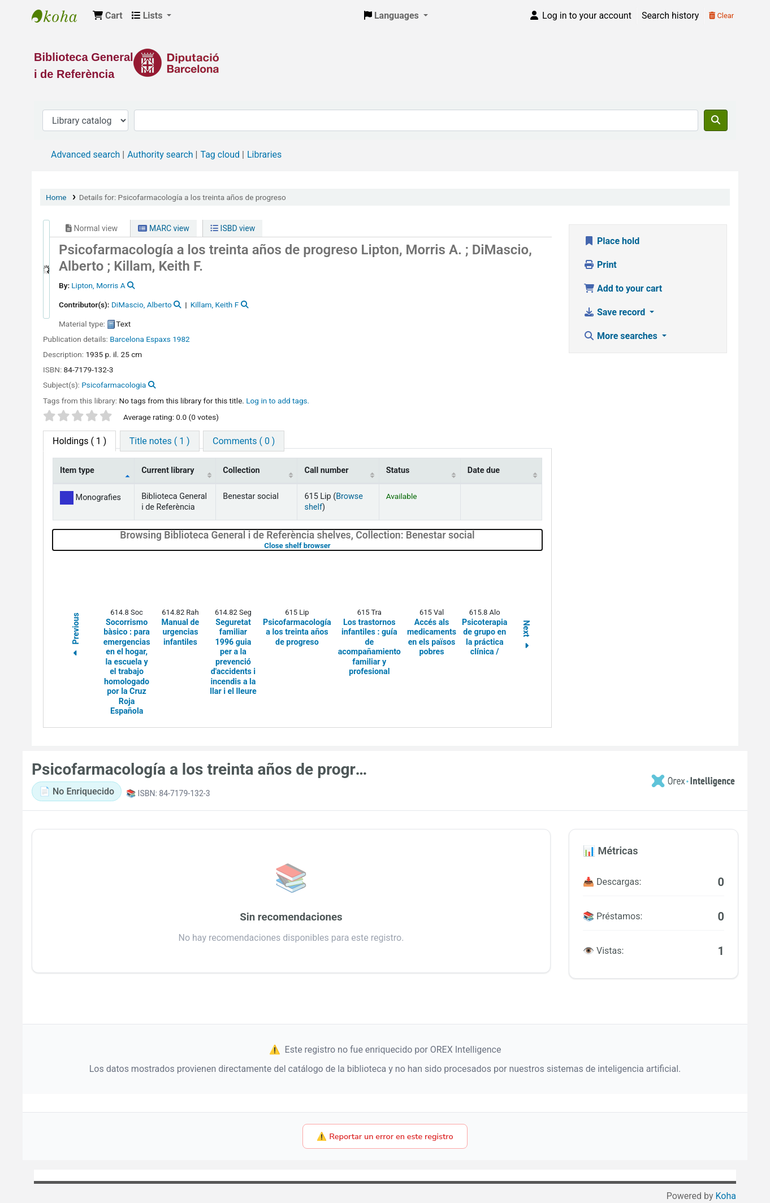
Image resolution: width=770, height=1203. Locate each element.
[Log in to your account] (580, 16)
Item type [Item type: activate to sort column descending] (77, 470)
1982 (181, 339)
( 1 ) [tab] (79, 441)
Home (56, 197)
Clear (721, 15)
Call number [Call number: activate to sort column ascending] (326, 470)
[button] (107, 16)
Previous (75, 636)
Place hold (611, 241)
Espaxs (158, 339)
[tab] (160, 441)
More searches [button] (621, 336)
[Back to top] (736, 1168)
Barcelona (127, 339)
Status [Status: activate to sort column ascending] (398, 470)
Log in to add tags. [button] (277, 400)
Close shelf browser (333, 545)
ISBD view (232, 228)
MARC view (163, 228)
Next (526, 636)
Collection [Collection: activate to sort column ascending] (241, 470)
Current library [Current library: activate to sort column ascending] (167, 470)
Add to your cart (622, 288)
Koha (726, 1196)
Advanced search (85, 154)
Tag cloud (220, 154)
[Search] (716, 120)
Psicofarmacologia (113, 384)
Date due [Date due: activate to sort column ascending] (484, 470)
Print (600, 264)
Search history (670, 15)
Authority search (160, 154)
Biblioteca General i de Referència (60, 16)
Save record (615, 312)
